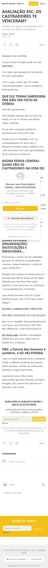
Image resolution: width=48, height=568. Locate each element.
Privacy (26, 550)
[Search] (43, 484)
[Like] (4, 44)
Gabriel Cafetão (8, 34)
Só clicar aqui (10, 335)
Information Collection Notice (28, 430)
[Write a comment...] (27, 465)
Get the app (36, 559)
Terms (33, 550)
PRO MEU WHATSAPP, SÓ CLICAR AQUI (24, 315)
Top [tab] (5, 484)
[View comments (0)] (10, 44)
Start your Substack (16, 559)
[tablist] (9, 484)
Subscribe (34, 3)
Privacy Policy (28, 229)
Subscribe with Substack (20, 218)
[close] (37, 173)
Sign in (42, 3)
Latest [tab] (11, 484)
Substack (11, 565)
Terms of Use (36, 428)
